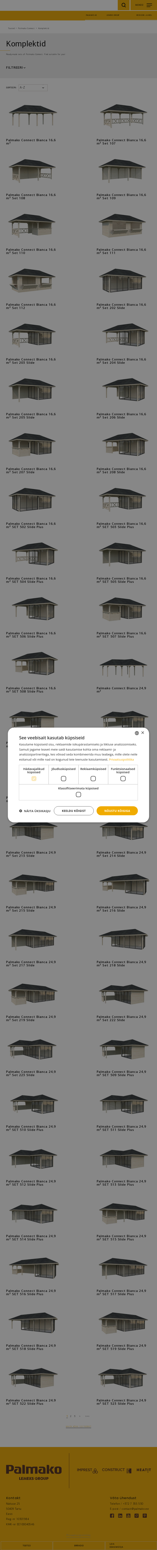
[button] (34, 811)
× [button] (142, 732)
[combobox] (137, 733)
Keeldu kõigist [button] (73, 811)
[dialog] (78, 775)
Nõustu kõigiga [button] (117, 811)
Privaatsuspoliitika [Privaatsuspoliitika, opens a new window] (122, 759)
